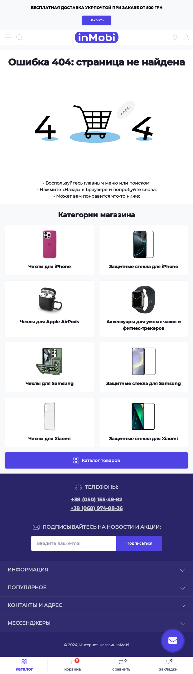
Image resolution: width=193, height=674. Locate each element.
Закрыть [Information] (97, 20)
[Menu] (8, 37)
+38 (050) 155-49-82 (96, 500)
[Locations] (175, 37)
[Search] (19, 37)
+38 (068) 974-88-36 (96, 508)
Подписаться (139, 543)
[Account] (186, 37)
